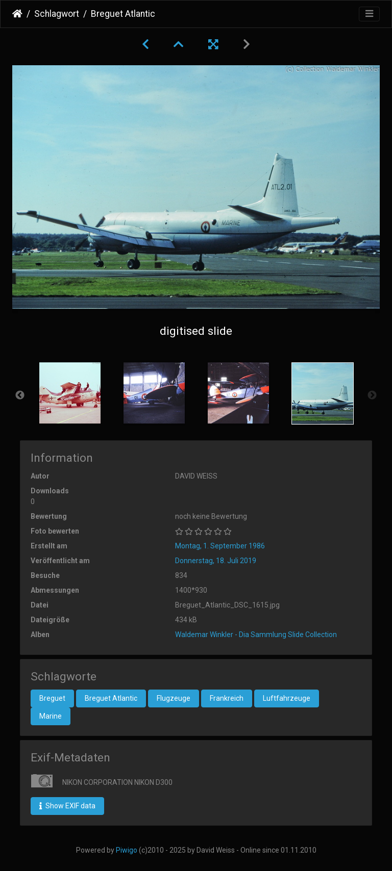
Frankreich (226, 698)
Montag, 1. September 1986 (220, 546)
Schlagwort (56, 14)
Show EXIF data (67, 806)
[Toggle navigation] (369, 14)
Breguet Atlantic (111, 698)
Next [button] (372, 395)
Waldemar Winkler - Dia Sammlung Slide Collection (256, 634)
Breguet (52, 698)
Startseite (17, 13)
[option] (70, 393)
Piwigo (126, 850)
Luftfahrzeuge (286, 698)
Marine (50, 716)
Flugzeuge (173, 698)
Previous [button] (20, 395)
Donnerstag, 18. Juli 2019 (215, 561)
